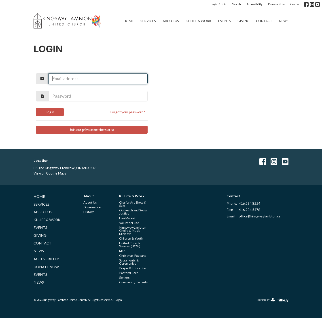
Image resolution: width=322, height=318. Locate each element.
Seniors (124, 277)
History (88, 212)
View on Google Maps (50, 173)
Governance (92, 207)
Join (224, 4)
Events (224, 21)
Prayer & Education (132, 268)
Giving (243, 21)
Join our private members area (92, 130)
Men (122, 251)
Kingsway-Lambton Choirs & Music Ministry (132, 230)
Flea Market (127, 218)
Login (214, 4)
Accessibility (254, 4)
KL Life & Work (198, 21)
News (283, 21)
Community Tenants (133, 282)
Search (236, 4)
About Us (171, 21)
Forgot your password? (127, 112)
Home (128, 21)
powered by (272, 300)
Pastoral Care (128, 273)
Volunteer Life (129, 223)
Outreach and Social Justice (133, 211)
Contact (295, 4)
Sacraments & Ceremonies (129, 261)
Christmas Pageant (132, 255)
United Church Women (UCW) (129, 244)
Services (148, 21)
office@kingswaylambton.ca (259, 216)
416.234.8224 (249, 203)
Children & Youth (131, 238)
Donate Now (276, 4)
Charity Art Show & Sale (132, 203)
